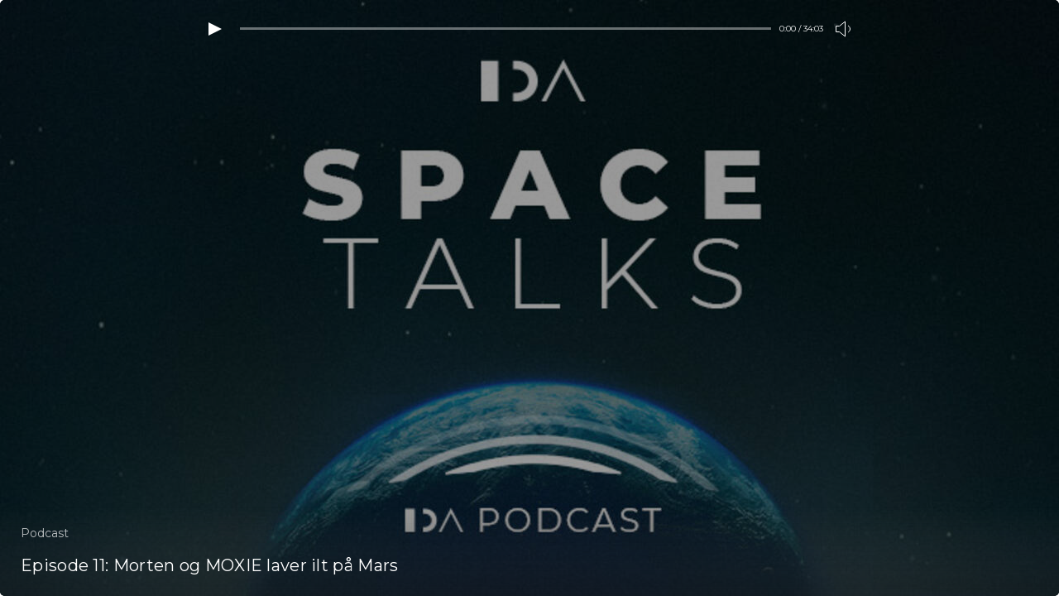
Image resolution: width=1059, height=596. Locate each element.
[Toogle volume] (843, 29)
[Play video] (215, 29)
